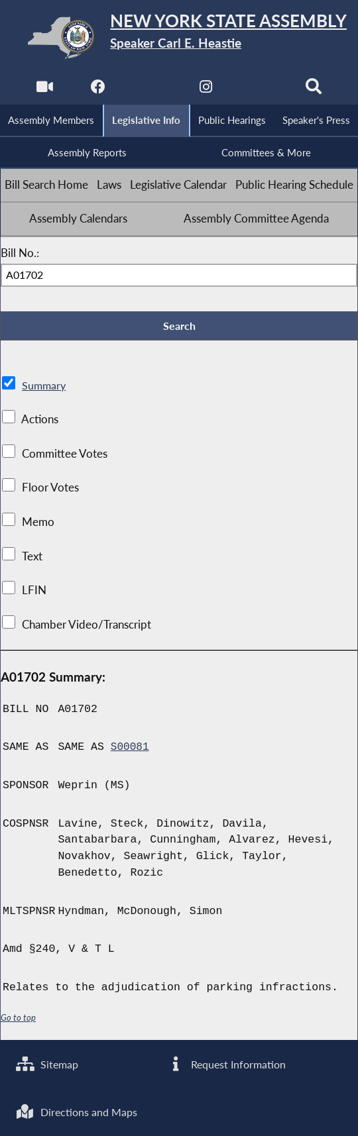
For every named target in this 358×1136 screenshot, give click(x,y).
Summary (45, 388)
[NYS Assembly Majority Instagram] (206, 90)
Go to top (18, 1021)
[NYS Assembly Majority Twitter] (151, 90)
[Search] (315, 90)
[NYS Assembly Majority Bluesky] (261, 90)
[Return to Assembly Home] (179, 37)
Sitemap (49, 1061)
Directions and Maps (79, 1110)
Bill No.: (20, 255)
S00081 (130, 750)
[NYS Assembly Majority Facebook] (97, 90)
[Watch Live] (43, 90)
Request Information (227, 1061)
